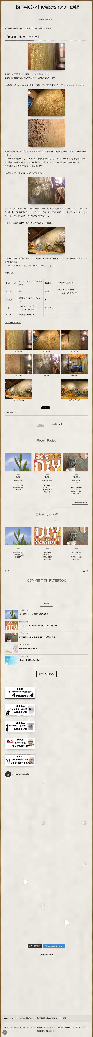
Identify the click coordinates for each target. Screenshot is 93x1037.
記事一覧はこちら (46, 674)
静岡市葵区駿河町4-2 (26, 315)
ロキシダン (30, 85)
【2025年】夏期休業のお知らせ (30, 660)
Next (85, 571)
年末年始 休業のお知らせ (28, 649)
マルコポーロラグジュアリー (68, 293)
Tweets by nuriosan (46, 954)
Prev (8, 571)
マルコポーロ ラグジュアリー (33, 223)
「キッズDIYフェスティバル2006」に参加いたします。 (39, 625)
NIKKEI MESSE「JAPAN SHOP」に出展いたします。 (38, 637)
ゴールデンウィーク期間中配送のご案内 (33, 614)
